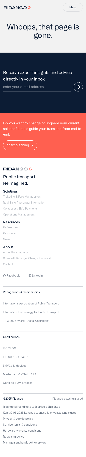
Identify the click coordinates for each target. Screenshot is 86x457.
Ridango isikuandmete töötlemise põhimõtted (31, 406)
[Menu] (73, 7)
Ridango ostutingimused (68, 398)
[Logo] (18, 7)
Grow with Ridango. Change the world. (27, 258)
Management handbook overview (24, 442)
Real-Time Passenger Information (24, 202)
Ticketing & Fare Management (22, 196)
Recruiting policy (13, 436)
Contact (8, 264)
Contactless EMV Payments (20, 208)
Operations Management (18, 214)
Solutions (10, 191)
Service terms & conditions (20, 424)
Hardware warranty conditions (22, 430)
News (6, 239)
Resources (11, 222)
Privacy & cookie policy (18, 418)
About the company (15, 252)
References (10, 227)
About (8, 247)
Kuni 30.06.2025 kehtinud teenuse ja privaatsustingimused (40, 412)
